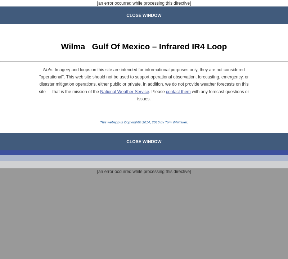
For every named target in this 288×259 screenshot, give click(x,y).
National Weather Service (124, 91)
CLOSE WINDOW (143, 15)
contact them (178, 91)
